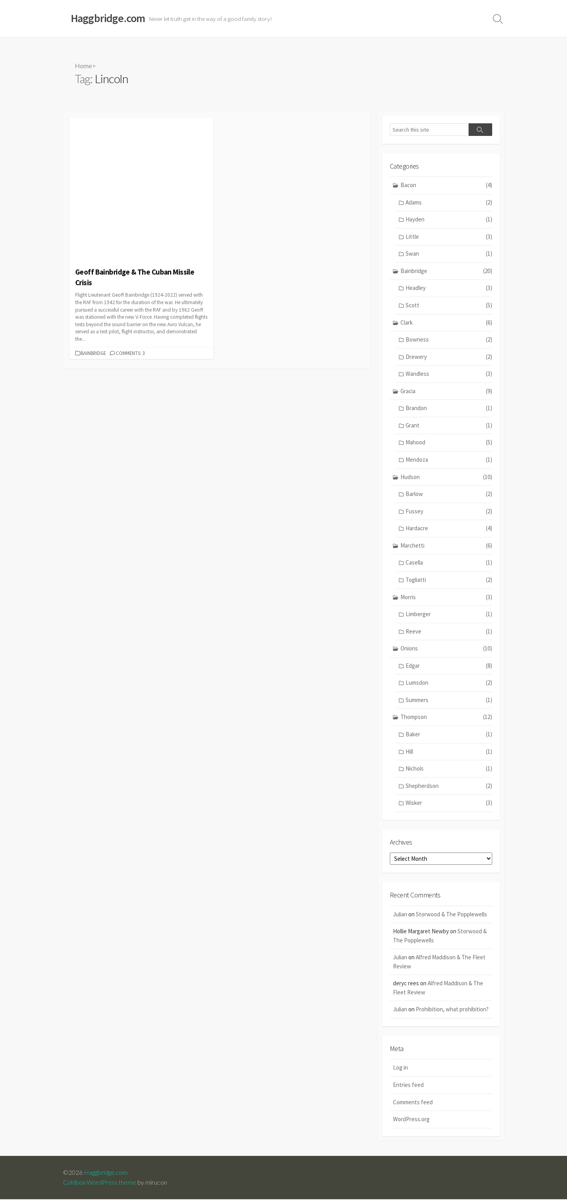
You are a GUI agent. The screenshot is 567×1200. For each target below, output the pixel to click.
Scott (449, 305)
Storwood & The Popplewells (451, 914)
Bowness (449, 340)
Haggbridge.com (106, 1172)
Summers (449, 700)
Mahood (449, 443)
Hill (449, 751)
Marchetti (446, 546)
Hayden (449, 220)
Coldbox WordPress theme (99, 1182)
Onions (446, 649)
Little (449, 236)
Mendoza (449, 460)
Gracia (446, 391)
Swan (449, 254)
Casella (449, 563)
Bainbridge (93, 353)
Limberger (449, 614)
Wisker (449, 803)
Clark (446, 322)
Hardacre (449, 528)
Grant (449, 426)
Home (83, 65)
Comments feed (413, 1102)
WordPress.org (411, 1120)
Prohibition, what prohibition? (452, 1010)
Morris (446, 597)
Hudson (446, 477)
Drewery (449, 357)
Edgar (449, 666)
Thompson (446, 717)
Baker (449, 734)
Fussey (449, 511)
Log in (400, 1068)
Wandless (449, 374)
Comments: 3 (130, 353)
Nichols (449, 769)
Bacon (446, 185)
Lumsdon (449, 683)
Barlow (449, 494)
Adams (449, 202)
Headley (449, 288)
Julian (400, 914)
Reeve (449, 631)
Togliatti (449, 580)
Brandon (449, 408)
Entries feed (408, 1085)
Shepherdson (449, 786)
